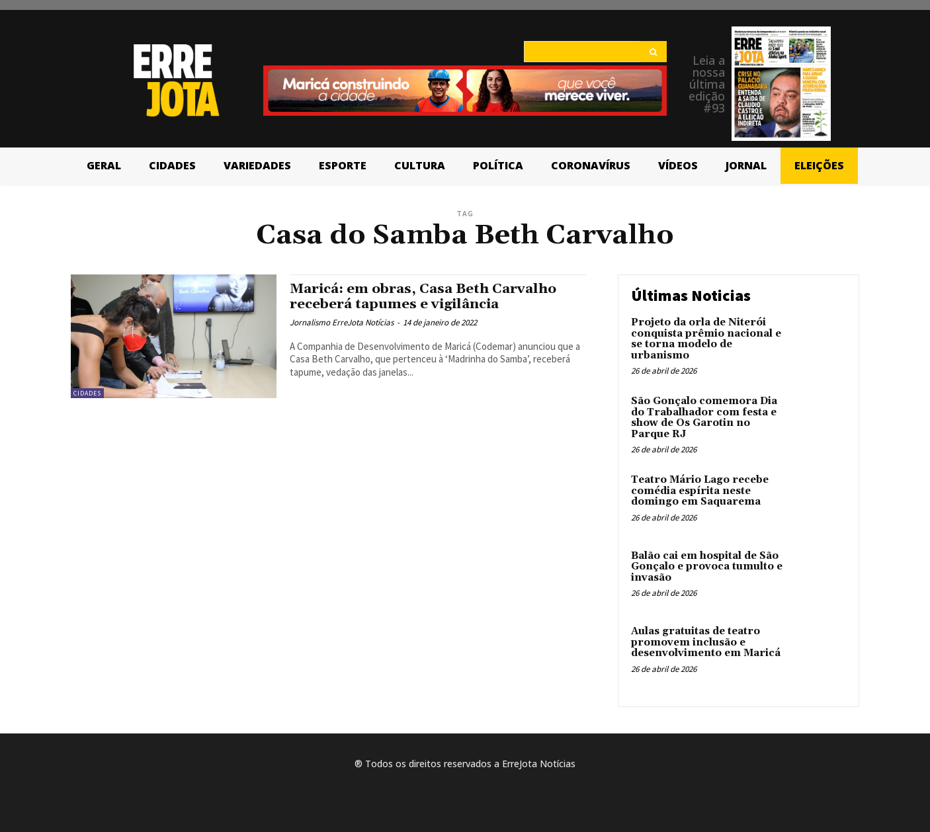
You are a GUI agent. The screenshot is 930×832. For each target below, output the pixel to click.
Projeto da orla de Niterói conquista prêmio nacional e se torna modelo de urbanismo (706, 339)
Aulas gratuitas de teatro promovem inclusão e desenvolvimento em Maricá (706, 642)
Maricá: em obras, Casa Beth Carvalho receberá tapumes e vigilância (427, 296)
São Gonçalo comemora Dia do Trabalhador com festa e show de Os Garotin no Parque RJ (704, 417)
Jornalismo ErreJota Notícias (342, 322)
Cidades (87, 393)
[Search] (653, 51)
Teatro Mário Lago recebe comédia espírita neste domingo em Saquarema (700, 491)
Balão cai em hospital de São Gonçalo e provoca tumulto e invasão (706, 567)
